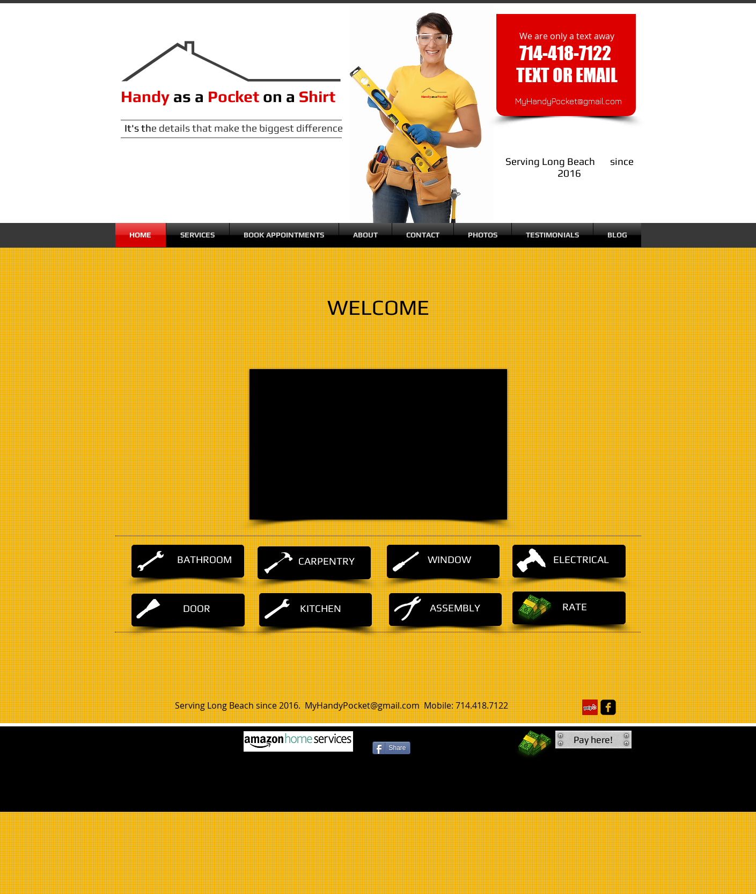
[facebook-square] (608, 707)
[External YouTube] (378, 444)
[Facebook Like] (392, 770)
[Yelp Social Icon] (590, 707)
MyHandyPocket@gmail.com (568, 101)
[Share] (391, 747)
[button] (593, 739)
